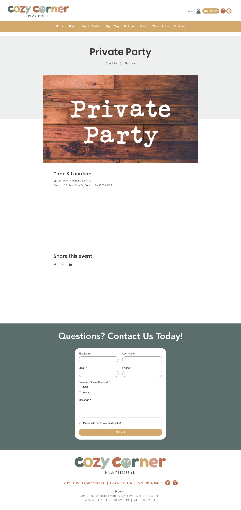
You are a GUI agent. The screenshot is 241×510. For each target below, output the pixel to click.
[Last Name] (141, 359)
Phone (126, 367)
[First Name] (98, 359)
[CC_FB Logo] (223, 11)
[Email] (98, 374)
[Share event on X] (62, 265)
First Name (85, 353)
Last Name (129, 353)
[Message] (120, 410)
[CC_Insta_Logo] (228, 11)
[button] (198, 11)
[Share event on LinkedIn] (70, 265)
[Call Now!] (210, 11)
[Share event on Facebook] (55, 265)
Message (85, 400)
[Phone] (141, 374)
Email (83, 367)
